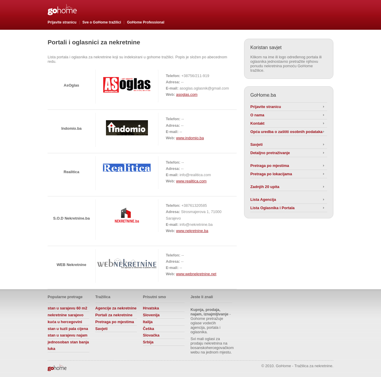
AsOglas (71, 85)
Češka (148, 328)
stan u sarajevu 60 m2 (67, 308)
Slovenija (151, 315)
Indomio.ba (71, 128)
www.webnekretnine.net (196, 274)
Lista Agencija (263, 199)
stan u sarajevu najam (68, 335)
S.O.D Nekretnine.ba (71, 218)
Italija (148, 322)
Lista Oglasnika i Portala (272, 208)
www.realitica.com (191, 181)
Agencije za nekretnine (116, 308)
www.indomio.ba (190, 138)
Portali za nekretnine (113, 315)
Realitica (71, 172)
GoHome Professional (145, 22)
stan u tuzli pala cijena (68, 328)
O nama (257, 115)
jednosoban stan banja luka (68, 345)
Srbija (148, 342)
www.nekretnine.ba (192, 231)
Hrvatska (151, 308)
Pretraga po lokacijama (271, 174)
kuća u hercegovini (65, 322)
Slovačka (151, 335)
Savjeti (256, 144)
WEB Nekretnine (71, 264)
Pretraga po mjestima (269, 165)
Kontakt (257, 123)
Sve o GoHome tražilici (101, 22)
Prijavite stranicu (62, 22)
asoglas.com (187, 94)
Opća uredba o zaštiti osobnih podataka (286, 131)
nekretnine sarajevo (65, 315)
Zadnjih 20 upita (264, 186)
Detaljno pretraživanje (270, 153)
